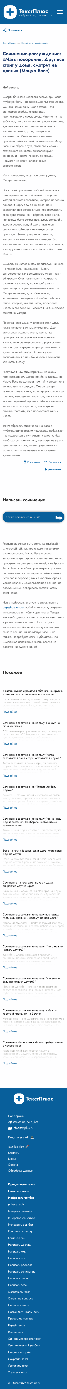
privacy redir (16, 1204)
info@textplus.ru (23, 1128)
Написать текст (18, 1191)
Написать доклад (19, 1244)
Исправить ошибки (20, 1224)
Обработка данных (20, 1170)
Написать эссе (17, 1285)
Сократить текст (18, 1359)
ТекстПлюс (9, 43)
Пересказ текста (18, 1305)
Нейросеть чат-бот (21, 1197)
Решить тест (15, 1332)
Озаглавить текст (19, 1292)
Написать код (17, 1251)
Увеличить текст (18, 1365)
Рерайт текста (16, 1325)
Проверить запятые (21, 1318)
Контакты (13, 1153)
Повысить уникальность (23, 1312)
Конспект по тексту (20, 1231)
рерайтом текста (13, 607)
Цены (12, 1158)
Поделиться (15, 30)
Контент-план (16, 1238)
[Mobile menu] (59, 12)
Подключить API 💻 (21, 1137)
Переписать (55, 462)
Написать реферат (20, 1265)
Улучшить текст (17, 1372)
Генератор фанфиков (21, 1218)
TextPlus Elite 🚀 (18, 1147)
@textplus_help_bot (25, 1122)
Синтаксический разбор (24, 1345)
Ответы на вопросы (21, 1298)
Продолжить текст (21, 1184)
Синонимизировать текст (24, 1338)
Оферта (13, 1164)
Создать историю (19, 1352)
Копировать (33, 462)
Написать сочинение (34, 43)
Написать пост (17, 1258)
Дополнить (54, 469)
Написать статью (18, 1278)
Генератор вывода (20, 1211)
